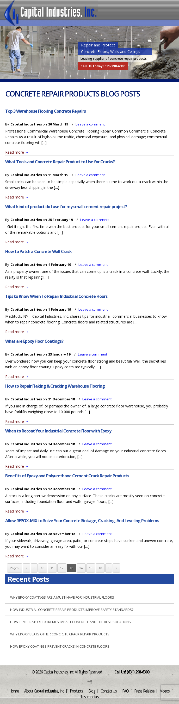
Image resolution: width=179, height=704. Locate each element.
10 (42, 568)
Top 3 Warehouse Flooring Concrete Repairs (45, 111)
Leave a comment (90, 124)
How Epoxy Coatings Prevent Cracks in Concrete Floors (59, 646)
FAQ (125, 691)
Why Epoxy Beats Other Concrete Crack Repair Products (59, 634)
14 (81, 568)
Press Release (144, 691)
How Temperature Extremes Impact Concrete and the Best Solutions (70, 621)
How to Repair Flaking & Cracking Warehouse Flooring (55, 386)
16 (100, 568)
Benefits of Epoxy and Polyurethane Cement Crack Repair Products (67, 476)
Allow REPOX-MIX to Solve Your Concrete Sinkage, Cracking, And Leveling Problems (82, 521)
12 (62, 568)
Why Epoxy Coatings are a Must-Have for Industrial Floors (62, 597)
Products (76, 691)
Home (14, 691)
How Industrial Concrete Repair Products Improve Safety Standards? (71, 609)
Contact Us (109, 691)
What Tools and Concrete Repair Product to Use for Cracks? (60, 162)
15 (90, 568)
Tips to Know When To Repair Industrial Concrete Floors (56, 296)
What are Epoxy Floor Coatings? (34, 341)
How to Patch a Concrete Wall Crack (38, 251)
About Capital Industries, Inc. (44, 691)
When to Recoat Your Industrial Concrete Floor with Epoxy (58, 431)
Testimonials (89, 697)
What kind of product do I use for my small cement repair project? (66, 206)
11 (52, 568)
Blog (91, 691)
